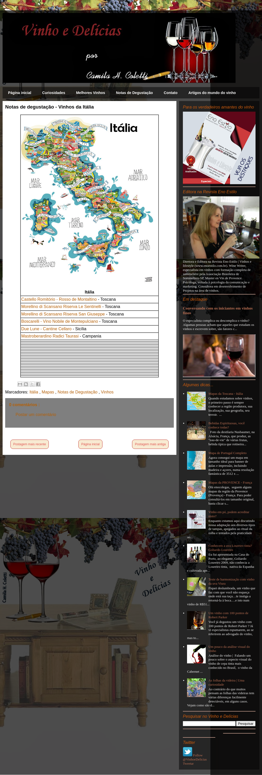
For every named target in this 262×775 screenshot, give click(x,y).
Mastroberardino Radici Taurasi (50, 336)
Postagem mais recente (29, 444)
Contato (170, 93)
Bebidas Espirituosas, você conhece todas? (226, 425)
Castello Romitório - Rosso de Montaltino (59, 299)
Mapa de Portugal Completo (227, 453)
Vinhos (107, 392)
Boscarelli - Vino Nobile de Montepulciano (59, 321)
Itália (34, 392)
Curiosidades (53, 93)
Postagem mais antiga (150, 444)
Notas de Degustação (134, 93)
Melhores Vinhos (90, 93)
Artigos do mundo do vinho (212, 93)
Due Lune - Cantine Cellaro (46, 329)
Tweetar (188, 763)
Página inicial (19, 93)
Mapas (48, 392)
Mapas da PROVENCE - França (230, 482)
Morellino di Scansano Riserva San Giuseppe (63, 314)
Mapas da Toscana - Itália (225, 394)
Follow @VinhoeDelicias (195, 757)
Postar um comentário (36, 414)
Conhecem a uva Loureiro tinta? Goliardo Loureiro (230, 548)
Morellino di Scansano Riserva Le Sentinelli (61, 306)
